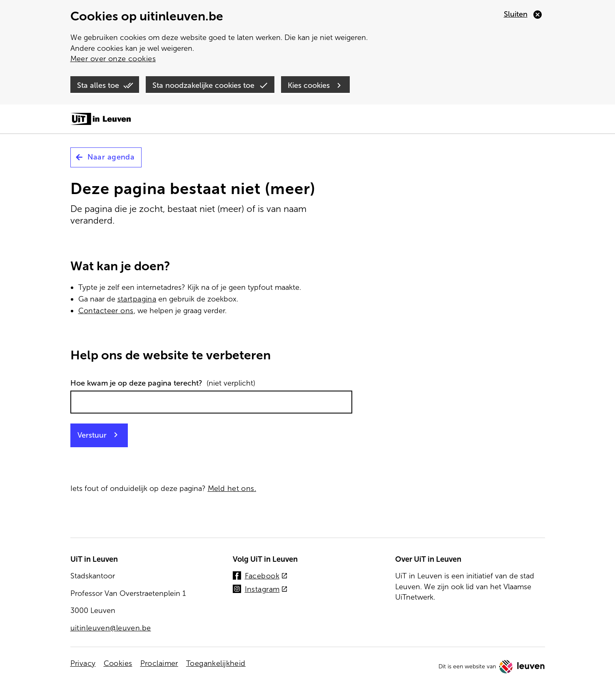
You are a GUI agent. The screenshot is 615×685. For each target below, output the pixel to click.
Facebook (266, 576)
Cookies (118, 663)
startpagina (137, 299)
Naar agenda (111, 157)
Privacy (83, 663)
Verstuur (92, 435)
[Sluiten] (523, 14)
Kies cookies (309, 85)
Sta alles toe (98, 85)
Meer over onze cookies (113, 58)
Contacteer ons (106, 310)
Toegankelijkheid (216, 663)
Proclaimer (159, 663)
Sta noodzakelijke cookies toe (203, 85)
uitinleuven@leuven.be (110, 628)
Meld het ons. (232, 488)
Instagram (266, 590)
